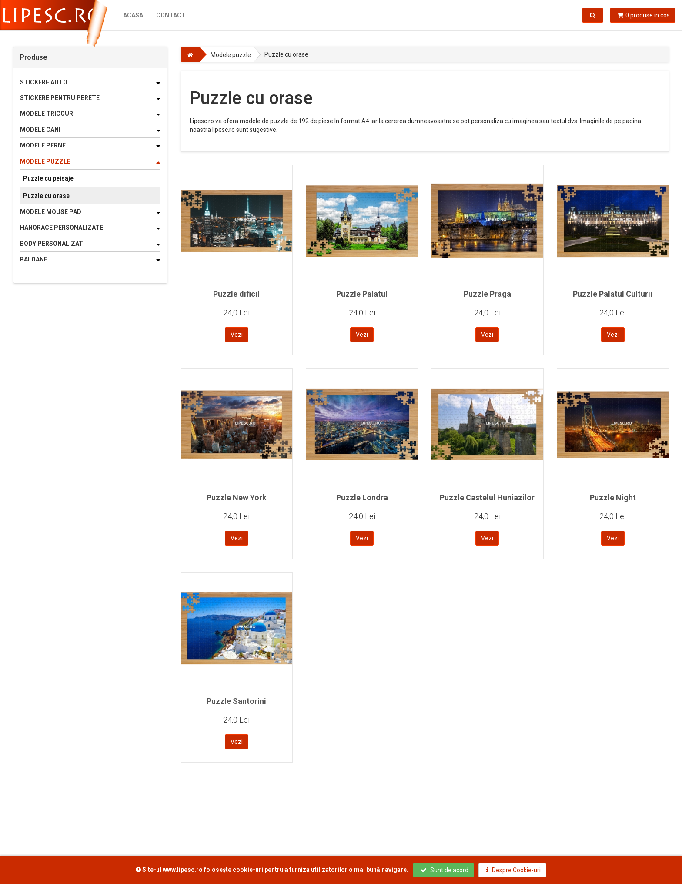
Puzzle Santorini (236, 701)
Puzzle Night (613, 497)
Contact (171, 15)
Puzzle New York (237, 497)
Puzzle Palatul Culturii (612, 293)
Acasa (133, 15)
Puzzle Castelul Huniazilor (487, 497)
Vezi (237, 334)
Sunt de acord (444, 870)
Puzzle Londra (362, 497)
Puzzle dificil (236, 293)
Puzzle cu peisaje (48, 178)
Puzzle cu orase (46, 195)
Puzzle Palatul (362, 293)
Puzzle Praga (487, 293)
